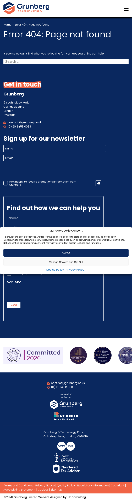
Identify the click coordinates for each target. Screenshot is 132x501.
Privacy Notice (45, 485)
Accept (66, 252)
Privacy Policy (75, 270)
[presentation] (29, 170)
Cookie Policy (55, 270)
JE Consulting (77, 497)
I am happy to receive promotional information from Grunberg (42, 183)
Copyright (117, 485)
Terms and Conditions (18, 485)
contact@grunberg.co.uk (25, 122)
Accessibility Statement (19, 490)
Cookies (43, 490)
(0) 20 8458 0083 (19, 127)
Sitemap (56, 490)
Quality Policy (66, 485)
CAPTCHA (14, 281)
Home (7, 25)
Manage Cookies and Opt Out (66, 262)
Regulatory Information (93, 485)
